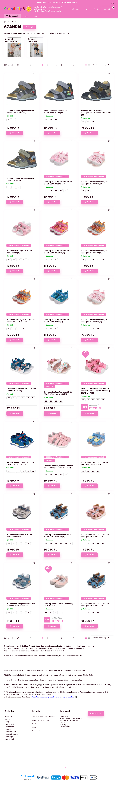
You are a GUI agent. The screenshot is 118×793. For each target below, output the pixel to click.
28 (14, 259)
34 (33, 398)
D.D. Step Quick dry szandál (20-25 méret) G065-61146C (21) (95, 321)
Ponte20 (8, 729)
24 (13, 119)
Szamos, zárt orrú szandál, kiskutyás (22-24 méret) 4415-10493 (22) (96, 113)
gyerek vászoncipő (11, 734)
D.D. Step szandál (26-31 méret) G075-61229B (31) (19, 536)
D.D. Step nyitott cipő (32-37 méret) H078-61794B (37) (58, 605)
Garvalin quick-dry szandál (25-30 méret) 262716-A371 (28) (20, 463)
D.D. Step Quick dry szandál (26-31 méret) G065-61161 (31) (58, 321)
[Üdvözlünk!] (5, 22)
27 (88, 259)
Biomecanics (9, 727)
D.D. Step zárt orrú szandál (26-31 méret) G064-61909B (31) (57, 536)
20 (46, 191)
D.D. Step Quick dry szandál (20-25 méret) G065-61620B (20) (58, 183)
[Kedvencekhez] (34, 73)
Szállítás (35, 727)
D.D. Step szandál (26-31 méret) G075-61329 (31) (19, 252)
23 (8, 119)
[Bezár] (112, 2)
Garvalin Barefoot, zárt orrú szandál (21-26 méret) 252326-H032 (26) (58, 467)
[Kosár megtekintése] (107, 9)
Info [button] (26, 16)
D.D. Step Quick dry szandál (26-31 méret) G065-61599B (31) (95, 252)
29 (88, 191)
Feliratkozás (94, 713)
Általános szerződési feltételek (43, 717)
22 (46, 119)
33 (28, 398)
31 (28, 259)
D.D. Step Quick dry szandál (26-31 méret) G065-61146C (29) (95, 183)
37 (60, 612)
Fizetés (34, 724)
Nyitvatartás (64, 716)
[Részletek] (14, 133)
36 (55, 612)
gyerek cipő (9, 737)
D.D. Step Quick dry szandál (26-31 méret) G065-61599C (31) (58, 252)
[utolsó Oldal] (73, 65)
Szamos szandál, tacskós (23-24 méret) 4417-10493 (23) (20, 179)
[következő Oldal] (68, 65)
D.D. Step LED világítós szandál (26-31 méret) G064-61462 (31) (21, 605)
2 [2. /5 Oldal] (47, 65)
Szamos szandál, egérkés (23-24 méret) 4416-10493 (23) (20, 112)
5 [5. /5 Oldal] (61, 65)
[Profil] (95, 9)
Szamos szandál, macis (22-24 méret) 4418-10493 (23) (57, 112)
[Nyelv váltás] (86, 9)
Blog (35, 16)
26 (83, 191)
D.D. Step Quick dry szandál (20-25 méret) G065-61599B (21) (20, 321)
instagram (65, 767)
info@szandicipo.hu (53, 11)
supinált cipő (9, 739)
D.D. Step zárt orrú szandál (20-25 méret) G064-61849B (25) (95, 536)
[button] (12, 16)
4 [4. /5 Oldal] (56, 65)
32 (23, 398)
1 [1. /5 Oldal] (42, 65)
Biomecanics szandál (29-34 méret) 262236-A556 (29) (21, 390)
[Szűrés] (29, 27)
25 (8, 471)
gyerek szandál (10, 732)
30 (23, 259)
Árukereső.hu (27, 779)
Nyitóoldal (8, 717)
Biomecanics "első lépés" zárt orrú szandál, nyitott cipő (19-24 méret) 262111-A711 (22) (95, 391)
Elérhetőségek (37, 731)
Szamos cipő (9, 724)
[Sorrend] (102, 65)
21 (51, 191)
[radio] (89, 65)
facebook (61, 767)
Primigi (7, 722)
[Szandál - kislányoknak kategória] (14, 40)
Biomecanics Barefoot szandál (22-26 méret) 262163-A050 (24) (58, 393)
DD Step (7, 719)
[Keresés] (76, 9)
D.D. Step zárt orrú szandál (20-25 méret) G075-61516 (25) (95, 463)
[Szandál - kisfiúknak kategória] (36, 40)
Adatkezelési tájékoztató (41, 720)
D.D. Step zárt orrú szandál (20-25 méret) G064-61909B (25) (95, 605)
